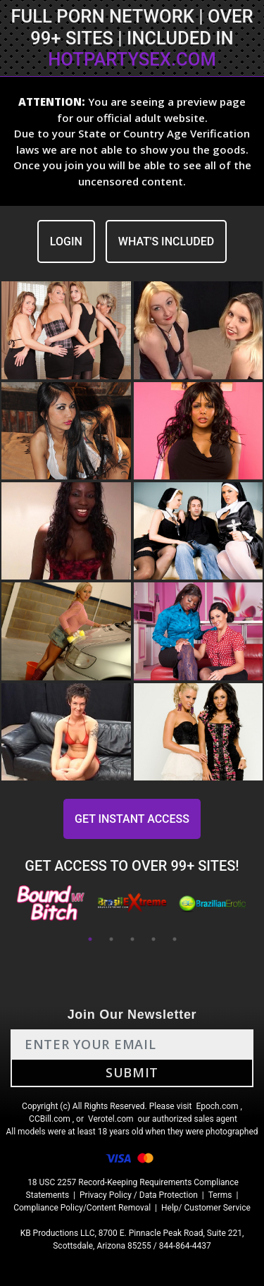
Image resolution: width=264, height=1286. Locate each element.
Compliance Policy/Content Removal (82, 1208)
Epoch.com (217, 1106)
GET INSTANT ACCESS (132, 819)
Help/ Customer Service (206, 1208)
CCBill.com (49, 1119)
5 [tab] (175, 939)
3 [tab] (132, 939)
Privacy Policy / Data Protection (139, 1195)
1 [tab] (90, 939)
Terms (220, 1195)
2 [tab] (111, 939)
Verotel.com (111, 1119)
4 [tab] (153, 939)
